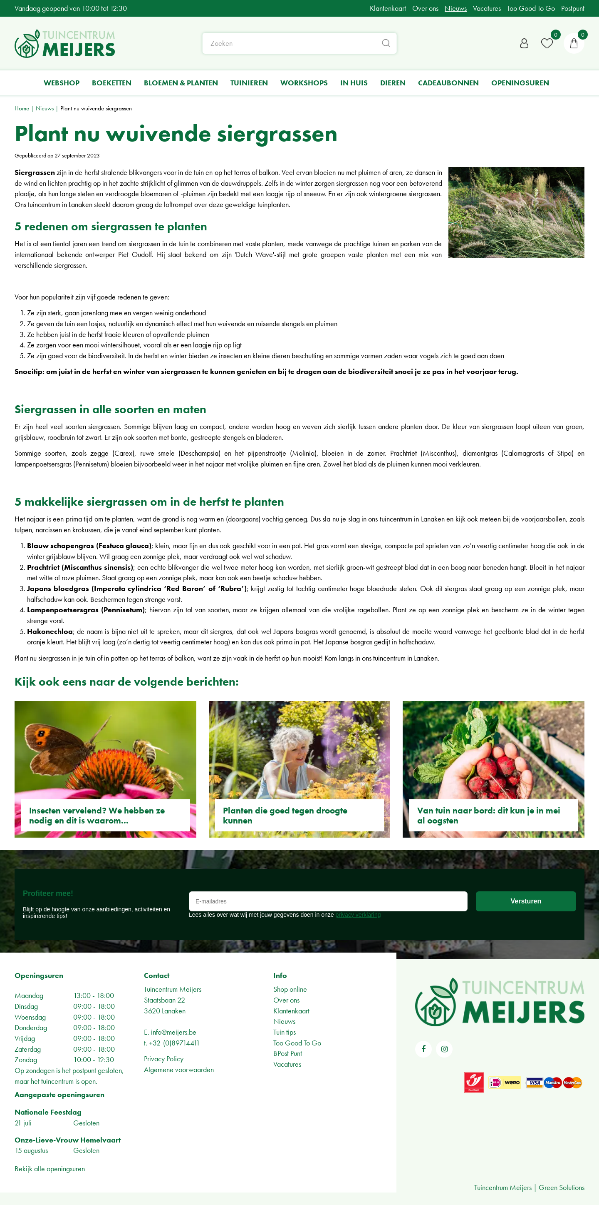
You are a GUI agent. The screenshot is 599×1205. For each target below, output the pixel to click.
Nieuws (284, 1021)
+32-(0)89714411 (174, 1043)
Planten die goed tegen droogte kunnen (285, 815)
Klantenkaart (291, 1010)
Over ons (286, 1000)
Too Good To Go (297, 1043)
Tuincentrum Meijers (172, 989)
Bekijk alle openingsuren (50, 1168)
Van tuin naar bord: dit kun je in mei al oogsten (488, 815)
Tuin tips (284, 1032)
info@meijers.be (173, 1032)
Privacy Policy (163, 1058)
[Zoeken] (300, 43)
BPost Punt (287, 1053)
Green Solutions (561, 1187)
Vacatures (287, 1064)
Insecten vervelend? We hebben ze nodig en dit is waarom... (97, 815)
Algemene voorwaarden (179, 1069)
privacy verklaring (358, 914)
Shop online (290, 989)
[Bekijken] (574, 43)
